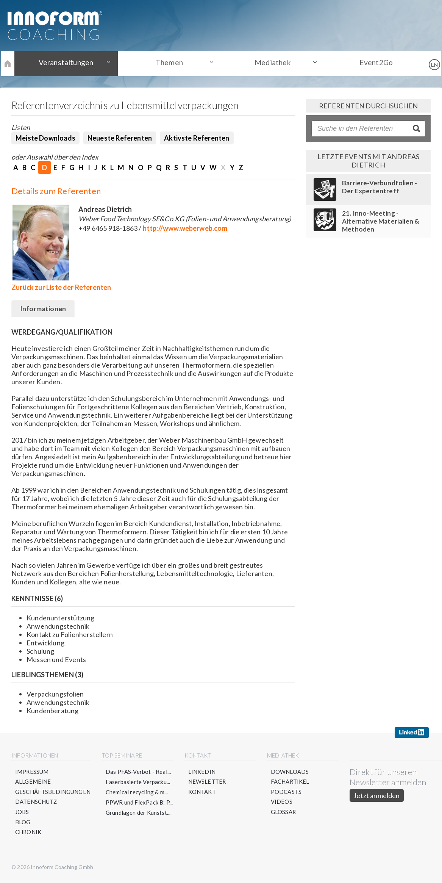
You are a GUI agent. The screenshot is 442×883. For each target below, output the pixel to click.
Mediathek (270, 63)
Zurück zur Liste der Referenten (61, 287)
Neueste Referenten (119, 138)
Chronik (28, 833)
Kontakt (202, 792)
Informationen (43, 309)
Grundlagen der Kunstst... (138, 812)
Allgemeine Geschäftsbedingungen (53, 787)
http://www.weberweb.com (185, 228)
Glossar (283, 812)
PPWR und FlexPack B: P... (139, 802)
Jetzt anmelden (377, 796)
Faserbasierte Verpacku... (138, 782)
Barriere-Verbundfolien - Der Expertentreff (379, 187)
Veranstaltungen (73, 63)
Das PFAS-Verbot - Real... (139, 772)
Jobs (22, 812)
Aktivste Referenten (196, 138)
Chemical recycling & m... (137, 792)
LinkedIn (202, 772)
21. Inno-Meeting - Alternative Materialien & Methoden (381, 221)
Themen (172, 63)
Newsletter (207, 782)
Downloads (290, 772)
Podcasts (286, 792)
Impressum (32, 772)
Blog (23, 823)
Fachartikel (290, 782)
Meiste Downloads (45, 138)
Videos (281, 802)
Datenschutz (36, 802)
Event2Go (368, 63)
